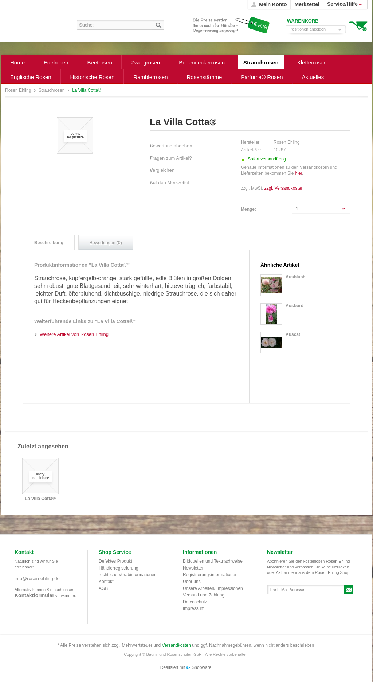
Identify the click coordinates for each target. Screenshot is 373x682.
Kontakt (106, 581)
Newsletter (193, 568)
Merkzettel (306, 4)
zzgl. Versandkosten (283, 188)
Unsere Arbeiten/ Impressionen (213, 588)
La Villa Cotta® (40, 498)
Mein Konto (273, 4)
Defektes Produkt (115, 561)
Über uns (192, 581)
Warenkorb (358, 25)
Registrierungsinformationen (210, 574)
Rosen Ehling (18, 90)
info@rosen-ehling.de (37, 578)
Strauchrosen (52, 90)
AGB (103, 588)
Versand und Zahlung (203, 595)
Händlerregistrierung (118, 568)
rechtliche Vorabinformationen (128, 574)
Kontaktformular (34, 595)
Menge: (248, 209)
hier (298, 173)
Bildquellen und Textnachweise (213, 561)
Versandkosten (176, 645)
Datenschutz (195, 601)
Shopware (201, 667)
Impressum (193, 608)
